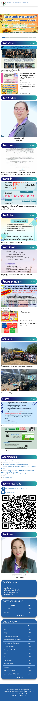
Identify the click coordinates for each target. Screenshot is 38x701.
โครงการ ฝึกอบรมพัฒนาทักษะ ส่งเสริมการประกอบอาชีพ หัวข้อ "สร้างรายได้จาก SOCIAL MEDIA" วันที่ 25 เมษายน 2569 (28, 77)
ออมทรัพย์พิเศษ (8, 609)
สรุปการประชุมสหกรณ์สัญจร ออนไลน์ (10, 70)
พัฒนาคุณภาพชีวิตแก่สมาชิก (11, 650)
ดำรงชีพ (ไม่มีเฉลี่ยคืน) (9, 647)
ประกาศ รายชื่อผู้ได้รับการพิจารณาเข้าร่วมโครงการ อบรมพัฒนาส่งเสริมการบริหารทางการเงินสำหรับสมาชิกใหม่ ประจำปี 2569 (18, 173)
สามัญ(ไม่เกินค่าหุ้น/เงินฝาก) (11, 636)
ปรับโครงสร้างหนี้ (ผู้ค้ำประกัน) (11, 674)
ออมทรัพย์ (6, 612)
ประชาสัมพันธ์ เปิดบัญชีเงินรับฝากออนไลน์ (11, 242)
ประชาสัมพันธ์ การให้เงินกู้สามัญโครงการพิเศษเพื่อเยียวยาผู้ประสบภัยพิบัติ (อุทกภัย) (18, 207)
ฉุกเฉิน (5, 629)
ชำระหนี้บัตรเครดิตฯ (9, 664)
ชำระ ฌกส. (6, 667)
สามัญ (5, 633)
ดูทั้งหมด (33, 43)
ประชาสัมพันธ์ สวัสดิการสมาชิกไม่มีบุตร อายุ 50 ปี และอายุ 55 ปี (17, 274)
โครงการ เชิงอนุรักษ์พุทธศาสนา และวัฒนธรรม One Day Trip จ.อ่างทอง (17, 367)
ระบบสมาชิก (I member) (7, 451)
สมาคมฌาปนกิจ (5, 309)
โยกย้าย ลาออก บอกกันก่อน (8, 426)
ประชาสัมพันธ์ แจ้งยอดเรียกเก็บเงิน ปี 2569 (28, 324)
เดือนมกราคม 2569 (25, 312)
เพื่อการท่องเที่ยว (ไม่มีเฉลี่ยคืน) (12, 643)
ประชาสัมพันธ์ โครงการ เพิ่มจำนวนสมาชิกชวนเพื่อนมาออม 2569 (27, 87)
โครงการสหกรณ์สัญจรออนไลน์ (9, 393)
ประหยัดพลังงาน (8, 660)
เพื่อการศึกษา (7, 657)
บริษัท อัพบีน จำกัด (21, 695)
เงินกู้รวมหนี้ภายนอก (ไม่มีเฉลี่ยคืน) (12, 640)
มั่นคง (5, 653)
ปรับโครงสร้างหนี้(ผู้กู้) (9, 671)
